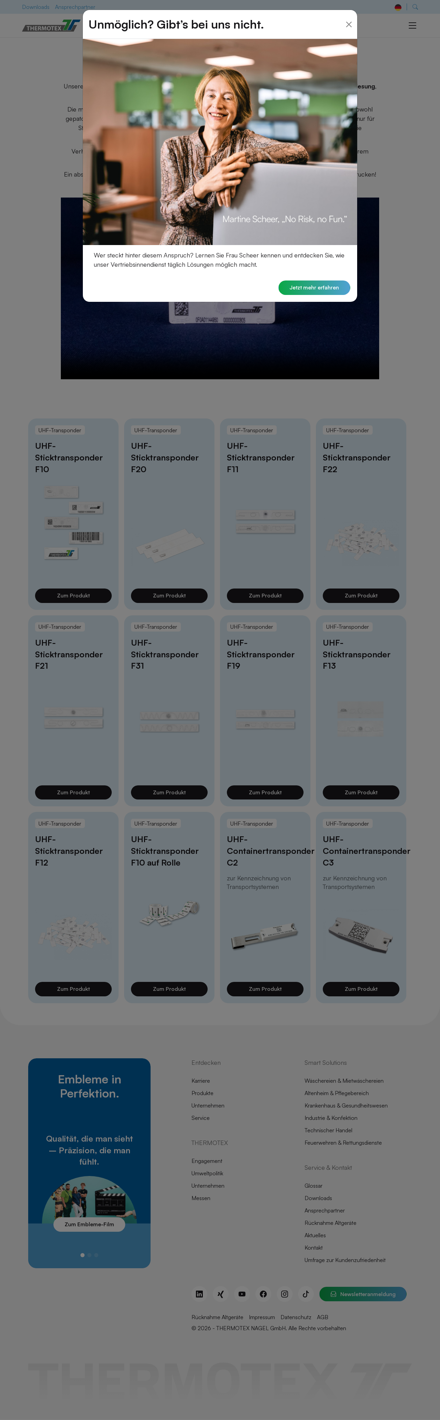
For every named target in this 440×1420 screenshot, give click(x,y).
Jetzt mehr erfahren (314, 287)
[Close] (348, 24)
